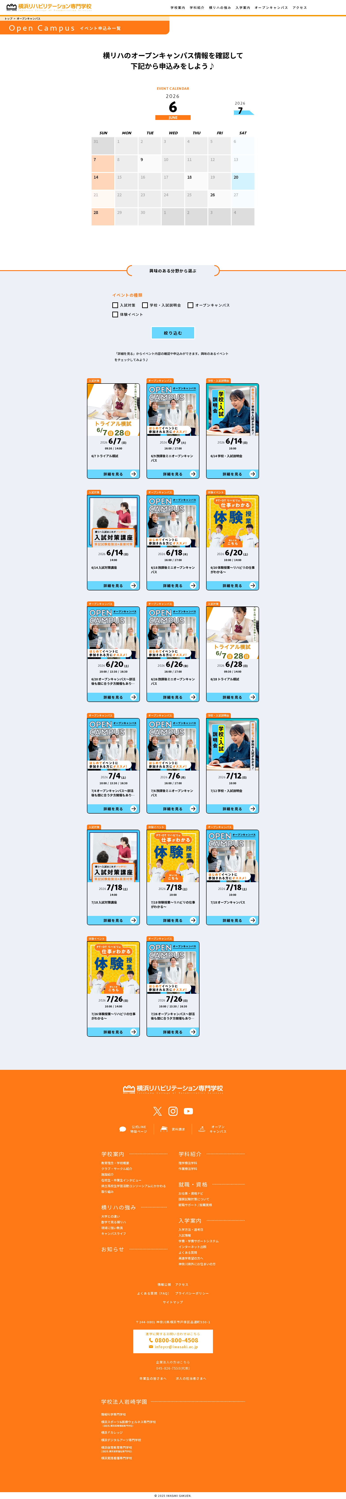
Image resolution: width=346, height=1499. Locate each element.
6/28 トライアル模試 (225, 679)
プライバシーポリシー (192, 1293)
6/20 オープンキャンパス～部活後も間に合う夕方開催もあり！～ (113, 683)
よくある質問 (188, 1252)
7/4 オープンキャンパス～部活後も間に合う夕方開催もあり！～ (113, 795)
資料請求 (173, 1129)
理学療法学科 (188, 1163)
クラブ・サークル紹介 (116, 1168)
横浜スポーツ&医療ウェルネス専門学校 (173, 1424)
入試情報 (185, 1235)
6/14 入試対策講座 (104, 567)
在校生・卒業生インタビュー (121, 1180)
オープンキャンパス (271, 7)
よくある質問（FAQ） (154, 1293)
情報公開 (164, 1284)
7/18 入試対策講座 (104, 902)
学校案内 (178, 7)
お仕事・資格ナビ (191, 1193)
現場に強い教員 (112, 1228)
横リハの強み (220, 7)
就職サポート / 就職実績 (195, 1205)
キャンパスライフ (113, 1233)
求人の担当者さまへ (191, 1378)
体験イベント (131, 314)
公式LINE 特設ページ (133, 1129)
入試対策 (127, 305)
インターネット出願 (192, 1246)
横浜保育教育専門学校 (173, 1449)
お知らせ (113, 1249)
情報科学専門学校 (113, 1414)
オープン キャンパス (213, 1129)
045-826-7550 (168, 1368)
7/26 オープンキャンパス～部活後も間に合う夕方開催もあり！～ (173, 1018)
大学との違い (110, 1216)
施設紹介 (107, 1174)
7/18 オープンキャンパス (228, 902)
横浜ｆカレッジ (112, 1432)
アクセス (300, 7)
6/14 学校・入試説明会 (226, 456)
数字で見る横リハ (113, 1222)
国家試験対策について (194, 1199)
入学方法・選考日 (191, 1229)
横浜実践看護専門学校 (116, 1458)
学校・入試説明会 (165, 305)
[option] (173, 178)
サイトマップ (173, 1302)
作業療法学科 (188, 1168)
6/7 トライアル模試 (104, 456)
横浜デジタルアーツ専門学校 (121, 1440)
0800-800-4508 (176, 1340)
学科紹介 (197, 7)
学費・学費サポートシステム (199, 1241)
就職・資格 (193, 1184)
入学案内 (243, 7)
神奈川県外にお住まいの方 (197, 1264)
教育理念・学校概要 (115, 1163)
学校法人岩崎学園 (124, 1401)
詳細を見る (113, 474)
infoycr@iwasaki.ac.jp (176, 1346)
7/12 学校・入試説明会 (226, 790)
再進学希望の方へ (191, 1258)
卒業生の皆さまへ (153, 1378)
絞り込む (173, 333)
